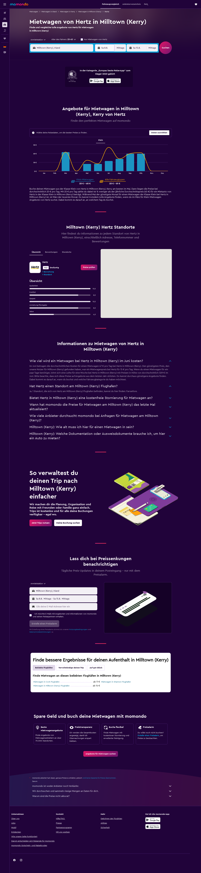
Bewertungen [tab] (56, 252)
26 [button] (69, 101)
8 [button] (89, 81)
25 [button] (62, 101)
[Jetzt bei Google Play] (161, 819)
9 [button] (96, 81)
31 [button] (56, 107)
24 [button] (55, 101)
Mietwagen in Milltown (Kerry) (94, 11)
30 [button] (96, 101)
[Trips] (4, 38)
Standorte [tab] (71, 252)
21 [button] (83, 94)
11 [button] (62, 87)
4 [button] (62, 81)
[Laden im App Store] (161, 826)
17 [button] (56, 94)
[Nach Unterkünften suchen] (4, 19)
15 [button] (89, 87)
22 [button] (89, 94)
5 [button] (69, 81)
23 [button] (96, 94)
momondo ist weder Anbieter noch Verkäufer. (107, 786)
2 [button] (96, 74)
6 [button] (75, 81)
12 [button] (69, 87)
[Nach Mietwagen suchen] (4, 24)
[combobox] (42, 39)
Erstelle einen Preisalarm (153, 736)
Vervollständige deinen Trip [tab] (75, 668)
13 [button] (76, 87)
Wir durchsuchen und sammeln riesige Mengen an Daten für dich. (107, 791)
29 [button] (89, 101)
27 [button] (76, 101)
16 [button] (96, 87)
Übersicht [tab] (40, 252)
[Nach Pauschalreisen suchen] (4, 30)
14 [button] (83, 87)
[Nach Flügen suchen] (4, 13)
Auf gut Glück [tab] (100, 668)
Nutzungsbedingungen (83, 629)
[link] (94, 267)
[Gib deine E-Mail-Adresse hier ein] (71, 607)
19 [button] (69, 94)
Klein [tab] (105, 140)
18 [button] (62, 94)
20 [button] (76, 94)
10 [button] (56, 87)
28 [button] (82, 101)
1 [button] (89, 74)
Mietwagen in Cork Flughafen (51, 682)
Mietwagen (38, 11)
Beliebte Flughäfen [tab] (48, 668)
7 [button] (82, 81)
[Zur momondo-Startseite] (19, 4)
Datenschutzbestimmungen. (45, 632)
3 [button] (55, 81)
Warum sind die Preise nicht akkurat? (107, 796)
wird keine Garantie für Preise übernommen (103, 778)
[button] (5, 4)
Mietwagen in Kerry (72, 11)
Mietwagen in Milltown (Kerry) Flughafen (56, 686)
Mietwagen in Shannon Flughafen (121, 682)
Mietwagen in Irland (53, 11)
